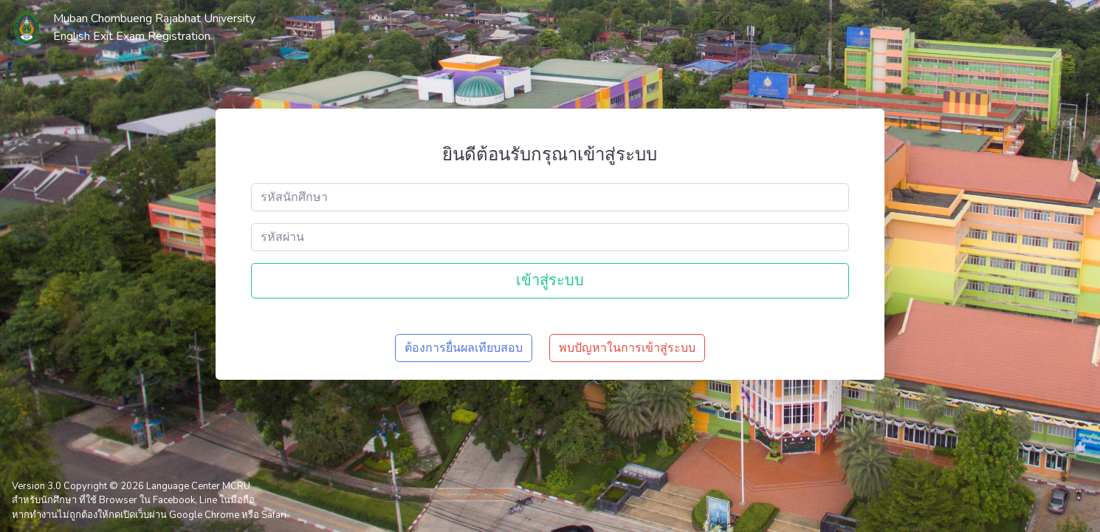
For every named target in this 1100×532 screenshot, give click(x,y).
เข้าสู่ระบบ (550, 280)
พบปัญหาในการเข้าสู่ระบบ (627, 348)
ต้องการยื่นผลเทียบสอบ (464, 348)
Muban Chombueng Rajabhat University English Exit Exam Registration (154, 27)
